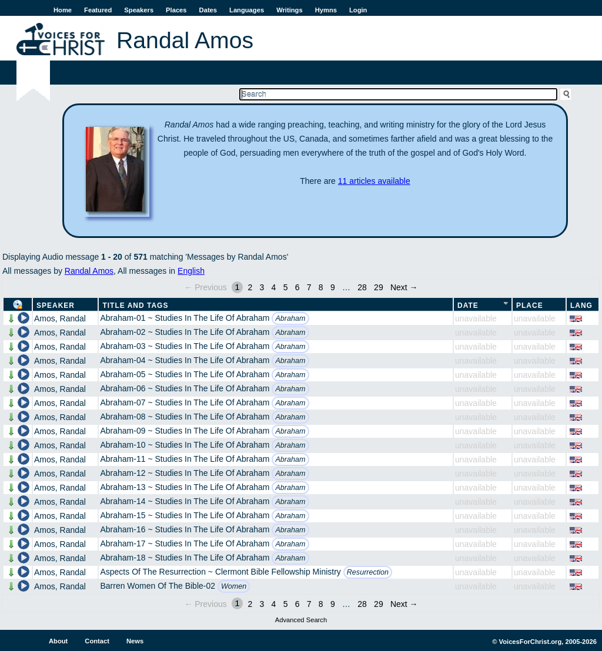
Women (233, 586)
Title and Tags (135, 305)
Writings (289, 10)
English (191, 271)
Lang (581, 305)
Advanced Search (301, 619)
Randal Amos (89, 271)
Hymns (326, 10)
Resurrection (368, 572)
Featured (98, 10)
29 (378, 287)
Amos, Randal (60, 318)
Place (529, 305)
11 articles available (374, 181)
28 (362, 287)
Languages (246, 10)
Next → (404, 287)
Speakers (138, 10)
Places (176, 10)
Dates (208, 10)
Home (62, 10)
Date (468, 305)
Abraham (290, 318)
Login (358, 10)
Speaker (55, 305)
